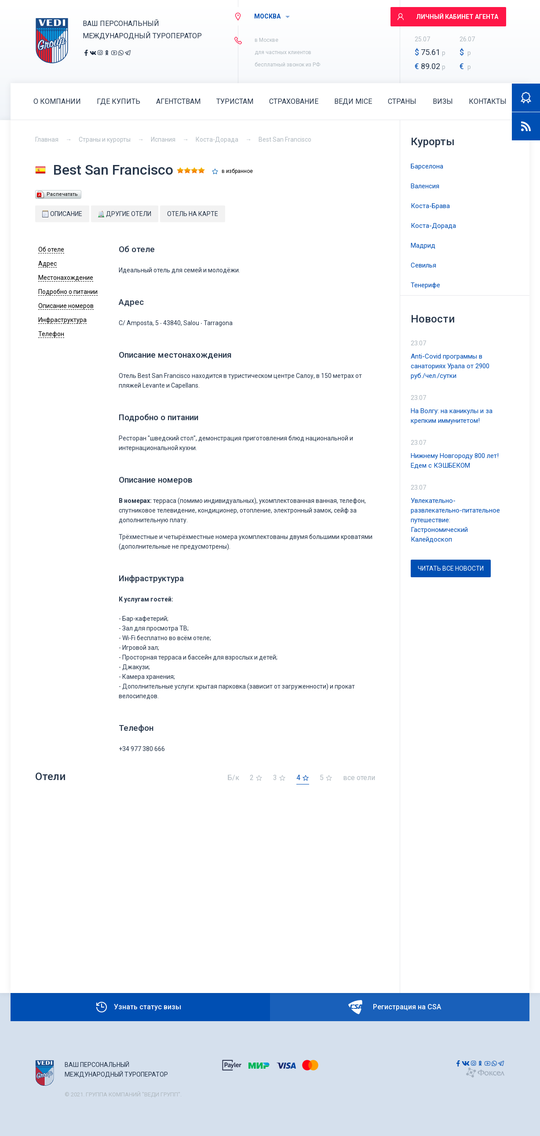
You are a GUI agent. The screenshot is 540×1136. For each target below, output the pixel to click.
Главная (46, 139)
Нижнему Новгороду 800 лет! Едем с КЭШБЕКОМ (455, 460)
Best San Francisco (285, 139)
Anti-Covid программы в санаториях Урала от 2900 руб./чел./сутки (450, 366)
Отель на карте (192, 213)
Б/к (233, 778)
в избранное (237, 171)
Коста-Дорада (217, 139)
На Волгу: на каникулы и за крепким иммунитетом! (452, 416)
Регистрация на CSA (394, 1007)
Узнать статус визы (138, 1007)
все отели (359, 778)
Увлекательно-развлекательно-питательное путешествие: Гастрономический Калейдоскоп (455, 520)
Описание (62, 213)
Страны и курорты (105, 139)
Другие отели (124, 213)
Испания (163, 139)
